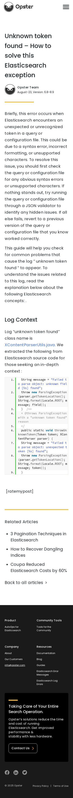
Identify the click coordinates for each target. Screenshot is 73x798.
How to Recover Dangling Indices (37, 552)
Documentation (46, 653)
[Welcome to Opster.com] (55, 772)
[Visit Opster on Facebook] (7, 772)
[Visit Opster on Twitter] (24, 772)
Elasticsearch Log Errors (47, 682)
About (8, 653)
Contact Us (22, 748)
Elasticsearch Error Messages (47, 673)
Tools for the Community (44, 628)
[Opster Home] (18, 7)
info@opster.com (15, 665)
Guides (41, 665)
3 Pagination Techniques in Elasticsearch (38, 537)
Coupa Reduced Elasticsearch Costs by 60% (39, 567)
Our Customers (14, 659)
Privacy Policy (41, 786)
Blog (39, 659)
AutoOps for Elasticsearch (13, 628)
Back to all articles (24, 582)
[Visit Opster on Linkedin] (15, 772)
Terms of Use (60, 786)
